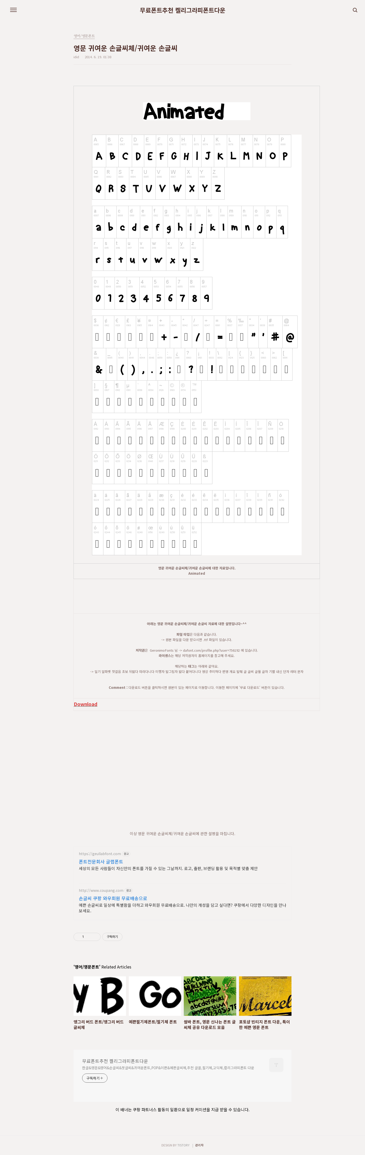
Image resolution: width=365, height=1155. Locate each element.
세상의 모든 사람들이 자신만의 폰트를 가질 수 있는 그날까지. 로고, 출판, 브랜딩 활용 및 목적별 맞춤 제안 (168, 868)
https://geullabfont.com (100, 854)
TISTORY (183, 1145)
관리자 (199, 1145)
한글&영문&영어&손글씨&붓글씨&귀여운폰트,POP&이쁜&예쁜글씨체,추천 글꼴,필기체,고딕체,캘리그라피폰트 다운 (168, 1067)
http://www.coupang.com (101, 890)
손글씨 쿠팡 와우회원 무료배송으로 (113, 898)
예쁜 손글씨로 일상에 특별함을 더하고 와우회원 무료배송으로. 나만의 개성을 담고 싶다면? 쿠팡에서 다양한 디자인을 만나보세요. (182, 907)
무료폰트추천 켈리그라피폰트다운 (182, 10)
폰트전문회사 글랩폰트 (101, 861)
